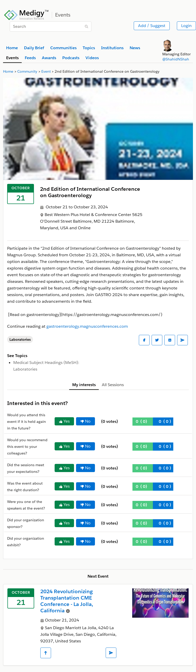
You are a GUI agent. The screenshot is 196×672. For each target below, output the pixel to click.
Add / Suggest (151, 25)
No (85, 421)
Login (186, 25)
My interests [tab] (84, 384)
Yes (64, 421)
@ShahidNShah (175, 59)
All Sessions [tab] (113, 384)
